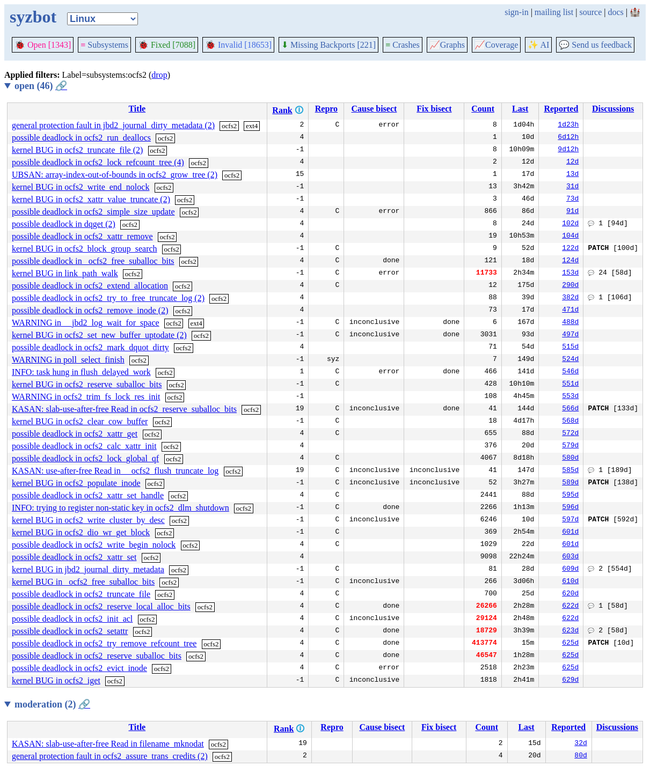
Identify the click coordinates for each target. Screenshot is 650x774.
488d (570, 323)
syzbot (33, 16)
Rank (282, 110)
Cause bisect (374, 108)
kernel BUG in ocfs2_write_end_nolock (80, 186)
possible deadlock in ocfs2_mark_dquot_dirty (90, 347)
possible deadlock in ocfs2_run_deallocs (81, 137)
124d (570, 261)
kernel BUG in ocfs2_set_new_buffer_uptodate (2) (99, 335)
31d (572, 187)
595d (570, 495)
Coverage (496, 44)
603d (570, 557)
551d (570, 384)
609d (570, 569)
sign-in (516, 12)
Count (482, 108)
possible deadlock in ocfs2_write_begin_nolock (94, 544)
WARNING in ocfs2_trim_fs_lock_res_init (86, 396)
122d (570, 249)
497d (570, 335)
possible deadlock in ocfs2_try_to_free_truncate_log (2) (108, 298)
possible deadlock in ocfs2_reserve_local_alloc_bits (101, 606)
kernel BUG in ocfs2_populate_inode (76, 483)
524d (570, 360)
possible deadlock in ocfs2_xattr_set (74, 557)
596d (570, 508)
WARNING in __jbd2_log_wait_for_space (85, 322)
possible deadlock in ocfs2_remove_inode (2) (90, 310)
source (591, 12)
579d (570, 446)
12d (572, 162)
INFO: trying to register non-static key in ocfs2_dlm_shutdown (120, 507)
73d (572, 199)
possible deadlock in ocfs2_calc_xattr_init (84, 446)
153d (570, 273)
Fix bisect (434, 108)
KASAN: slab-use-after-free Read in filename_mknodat (108, 743)
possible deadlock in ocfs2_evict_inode (79, 668)
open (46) (40, 85)
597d (570, 520)
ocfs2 (229, 126)
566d (570, 409)
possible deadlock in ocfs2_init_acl (72, 618)
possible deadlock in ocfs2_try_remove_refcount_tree (104, 643)
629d (570, 680)
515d (570, 347)
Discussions (613, 108)
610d (570, 582)
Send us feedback (595, 44)
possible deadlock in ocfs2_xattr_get (74, 433)
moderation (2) (52, 704)
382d (570, 298)
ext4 (252, 126)
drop (159, 74)
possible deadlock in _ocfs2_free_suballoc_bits (93, 261)
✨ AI (538, 44)
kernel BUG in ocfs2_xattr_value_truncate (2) (91, 199)
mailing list (554, 12)
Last (520, 108)
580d (570, 458)
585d (570, 471)
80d (580, 756)
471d (570, 310)
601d (570, 532)
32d (580, 744)
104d (570, 236)
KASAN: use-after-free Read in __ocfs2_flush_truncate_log (115, 470)
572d (570, 434)
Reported (561, 108)
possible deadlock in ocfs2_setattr (70, 631)
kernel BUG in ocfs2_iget (56, 680)
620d (570, 594)
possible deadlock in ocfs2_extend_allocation (90, 285)
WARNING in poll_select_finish (68, 359)
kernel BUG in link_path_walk (65, 273)
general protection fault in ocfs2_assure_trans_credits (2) (110, 756)
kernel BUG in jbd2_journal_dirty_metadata (88, 569)
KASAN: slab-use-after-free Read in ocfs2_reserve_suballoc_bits (124, 409)
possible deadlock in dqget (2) (63, 223)
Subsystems (104, 44)
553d (570, 397)
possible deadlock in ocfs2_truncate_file (81, 594)
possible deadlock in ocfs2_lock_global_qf (85, 458)
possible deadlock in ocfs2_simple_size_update (93, 211)
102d (570, 224)
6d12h (568, 138)
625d (570, 643)
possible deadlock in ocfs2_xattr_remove (82, 236)
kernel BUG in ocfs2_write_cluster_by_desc (88, 520)
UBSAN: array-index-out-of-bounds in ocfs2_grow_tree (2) (114, 174)
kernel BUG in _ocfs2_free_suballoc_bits (83, 581)
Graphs (447, 44)
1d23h (568, 125)
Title (136, 108)
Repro (326, 108)
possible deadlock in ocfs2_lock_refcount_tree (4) (98, 162)
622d (570, 606)
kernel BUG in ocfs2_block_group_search (84, 248)
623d (570, 631)
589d (570, 483)
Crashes (402, 44)
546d (570, 372)
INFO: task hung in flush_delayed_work (81, 372)
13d (572, 175)
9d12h (568, 150)
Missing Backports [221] (328, 44)
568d (570, 421)
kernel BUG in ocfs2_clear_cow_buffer (80, 421)
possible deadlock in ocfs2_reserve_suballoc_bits (96, 655)
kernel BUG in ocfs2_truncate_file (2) (77, 149)
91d (572, 212)
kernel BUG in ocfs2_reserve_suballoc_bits (87, 384)
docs (615, 12)
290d (570, 286)
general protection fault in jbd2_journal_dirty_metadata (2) (113, 125)
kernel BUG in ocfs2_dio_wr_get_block (81, 532)
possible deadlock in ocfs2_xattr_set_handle (88, 495)
